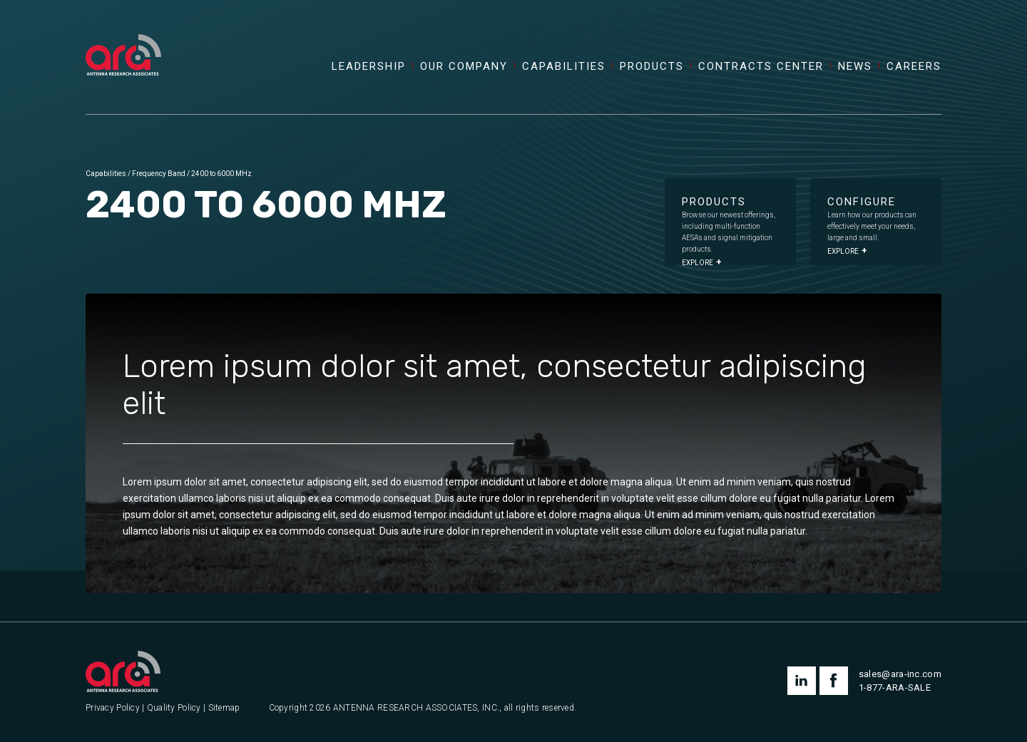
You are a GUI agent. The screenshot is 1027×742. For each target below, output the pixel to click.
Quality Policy (174, 708)
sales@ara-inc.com (900, 674)
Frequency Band (158, 173)
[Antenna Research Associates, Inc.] (123, 39)
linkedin (801, 680)
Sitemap (224, 708)
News (855, 67)
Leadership (369, 67)
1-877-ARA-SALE (895, 687)
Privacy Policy (113, 708)
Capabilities (564, 67)
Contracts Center (761, 67)
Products (652, 67)
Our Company (464, 67)
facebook (833, 680)
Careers (914, 67)
